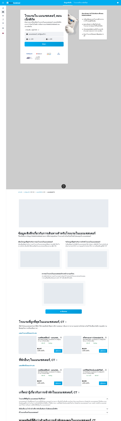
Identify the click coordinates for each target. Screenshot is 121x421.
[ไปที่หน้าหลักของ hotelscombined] (13, 3)
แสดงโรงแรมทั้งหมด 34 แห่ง (28, 333)
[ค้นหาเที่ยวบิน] (3, 8)
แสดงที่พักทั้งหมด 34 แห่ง (27, 406)
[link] (63, 311)
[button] (3, 3)
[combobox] (32, 30)
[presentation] (66, 322)
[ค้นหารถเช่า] (3, 15)
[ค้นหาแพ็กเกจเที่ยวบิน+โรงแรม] (3, 19)
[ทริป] (3, 28)
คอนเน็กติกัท (39, 192)
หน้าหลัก (20, 192)
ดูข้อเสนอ (58, 351)
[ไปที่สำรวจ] (3, 23)
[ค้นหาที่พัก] (3, 12)
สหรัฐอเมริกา (27, 192)
